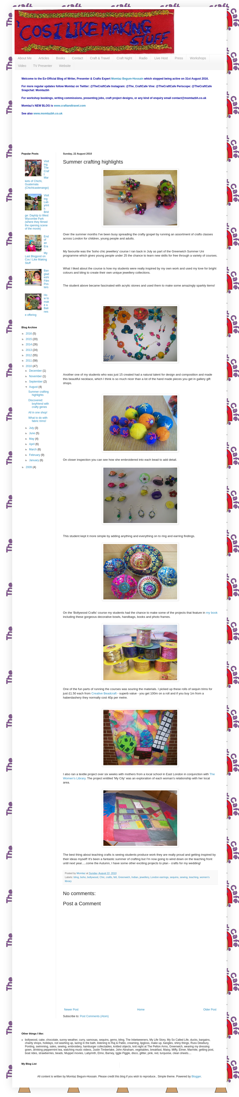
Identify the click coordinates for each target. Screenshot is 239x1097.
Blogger (196, 1076)
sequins (174, 877)
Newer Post (71, 1009)
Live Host (161, 58)
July (32, 428)
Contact (77, 58)
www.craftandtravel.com (70, 105)
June (32, 433)
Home (141, 1009)
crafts (109, 877)
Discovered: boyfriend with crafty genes (38, 404)
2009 (29, 467)
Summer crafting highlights (38, 393)
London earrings (159, 877)
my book (212, 612)
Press (179, 58)
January (34, 460)
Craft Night (124, 58)
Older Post (209, 1009)
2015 (29, 339)
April (32, 444)
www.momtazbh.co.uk (48, 113)
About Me (25, 58)
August (34, 387)
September (36, 381)
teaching (193, 877)
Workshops (198, 58)
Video (22, 66)
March (33, 449)
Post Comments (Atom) (94, 1016)
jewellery (144, 877)
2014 (29, 344)
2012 (29, 355)
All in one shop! (37, 412)
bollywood (92, 877)
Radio (143, 58)
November (36, 376)
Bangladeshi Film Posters (46, 279)
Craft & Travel (100, 58)
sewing (184, 877)
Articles (44, 58)
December (36, 370)
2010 (29, 366)
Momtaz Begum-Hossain (127, 78)
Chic (102, 877)
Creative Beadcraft (104, 693)
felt (115, 877)
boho (83, 877)
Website (65, 66)
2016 (29, 333)
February (35, 455)
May (32, 438)
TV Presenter (42, 66)
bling (76, 877)
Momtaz (81, 873)
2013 (29, 350)
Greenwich (124, 877)
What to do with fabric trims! (38, 419)
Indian (134, 877)
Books (60, 58)
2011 (29, 360)
